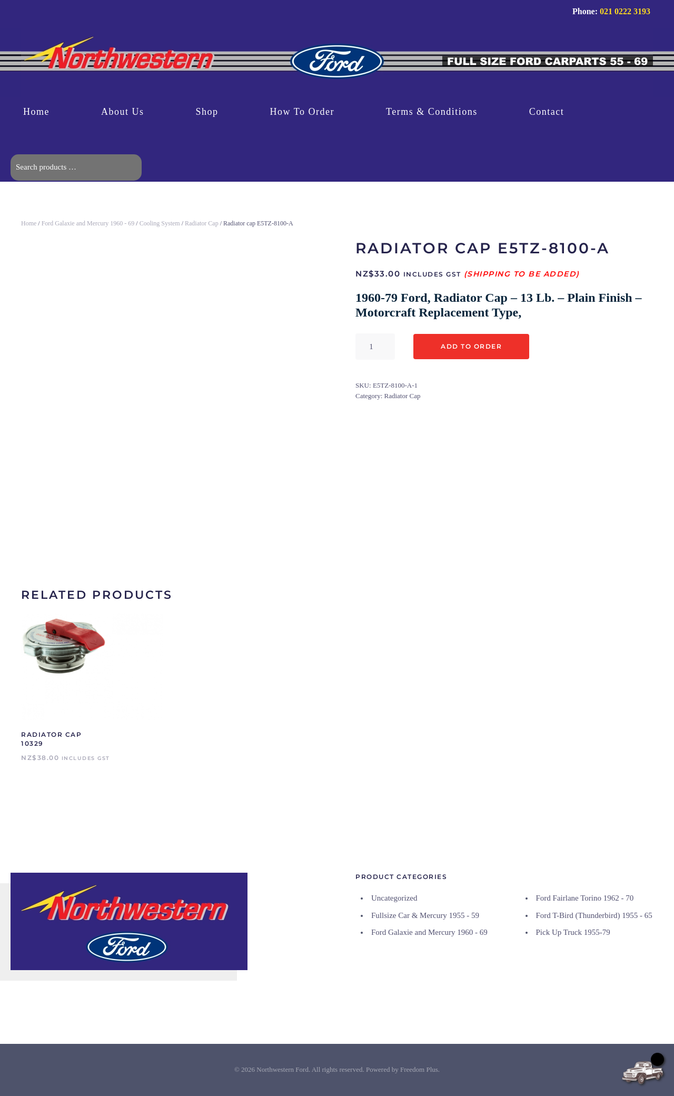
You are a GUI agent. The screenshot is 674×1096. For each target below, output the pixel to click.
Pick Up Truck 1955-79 (573, 933)
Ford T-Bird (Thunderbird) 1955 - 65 (594, 915)
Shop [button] (207, 111)
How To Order (302, 111)
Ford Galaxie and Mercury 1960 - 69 (88, 223)
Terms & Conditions (432, 111)
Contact (546, 111)
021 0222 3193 (625, 11)
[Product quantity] (375, 346)
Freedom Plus (419, 1070)
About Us (122, 111)
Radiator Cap (202, 223)
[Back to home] (337, 62)
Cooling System (160, 223)
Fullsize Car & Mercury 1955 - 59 (425, 915)
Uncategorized (394, 898)
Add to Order (471, 346)
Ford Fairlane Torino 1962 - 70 (585, 898)
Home (36, 111)
